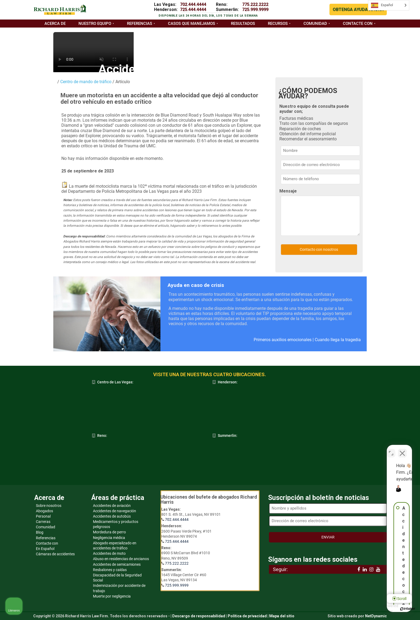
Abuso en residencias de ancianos (121, 559)
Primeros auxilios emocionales (283, 339)
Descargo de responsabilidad (198, 616)
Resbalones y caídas (110, 570)
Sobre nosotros (48, 505)
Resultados (243, 23)
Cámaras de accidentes (55, 554)
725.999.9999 (255, 9)
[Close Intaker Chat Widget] (402, 449)
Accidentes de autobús (112, 516)
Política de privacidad (247, 616)
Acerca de (55, 23)
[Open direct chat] (391, 449)
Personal (43, 516)
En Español (45, 548)
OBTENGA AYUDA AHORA (358, 9)
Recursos (278, 23)
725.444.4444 (193, 9)
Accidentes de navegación (114, 511)
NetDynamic (376, 616)
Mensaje (288, 191)
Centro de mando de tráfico (85, 81)
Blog (39, 532)
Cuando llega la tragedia (338, 339)
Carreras (43, 521)
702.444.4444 (193, 4)
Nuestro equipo (94, 23)
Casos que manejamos (191, 23)
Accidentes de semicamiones (117, 564)
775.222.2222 (255, 4)
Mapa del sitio (281, 616)
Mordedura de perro (109, 532)
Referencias (139, 23)
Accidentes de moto (109, 553)
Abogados (44, 511)
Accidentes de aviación (112, 505)
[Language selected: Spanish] (388, 5)
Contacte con (358, 23)
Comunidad (315, 23)
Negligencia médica (109, 538)
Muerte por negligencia (112, 596)
